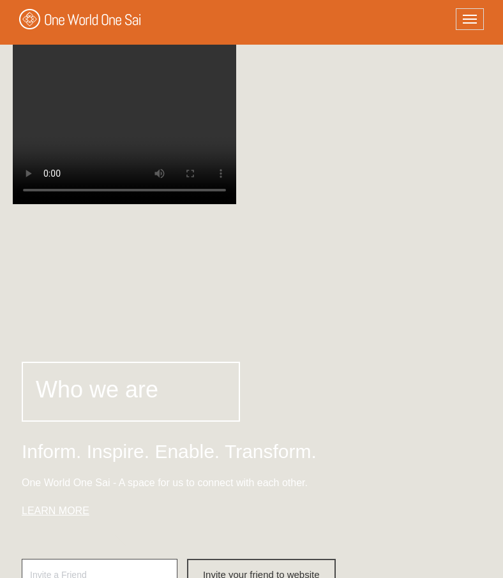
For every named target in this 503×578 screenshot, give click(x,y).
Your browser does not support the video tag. (124, 108)
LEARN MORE (55, 510)
